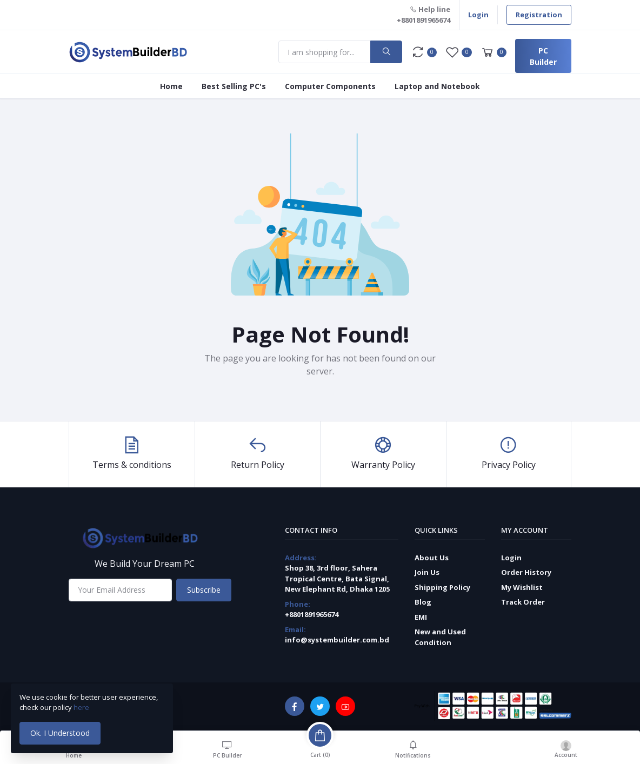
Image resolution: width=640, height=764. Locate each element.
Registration (539, 14)
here (82, 707)
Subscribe (204, 590)
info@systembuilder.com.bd (337, 640)
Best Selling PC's (234, 86)
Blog (423, 602)
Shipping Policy (442, 587)
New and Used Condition (440, 637)
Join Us (427, 572)
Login (478, 14)
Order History (526, 572)
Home (171, 86)
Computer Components (330, 86)
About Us (432, 557)
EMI (421, 617)
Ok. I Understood (60, 733)
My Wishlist (522, 587)
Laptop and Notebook (437, 86)
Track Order (523, 602)
